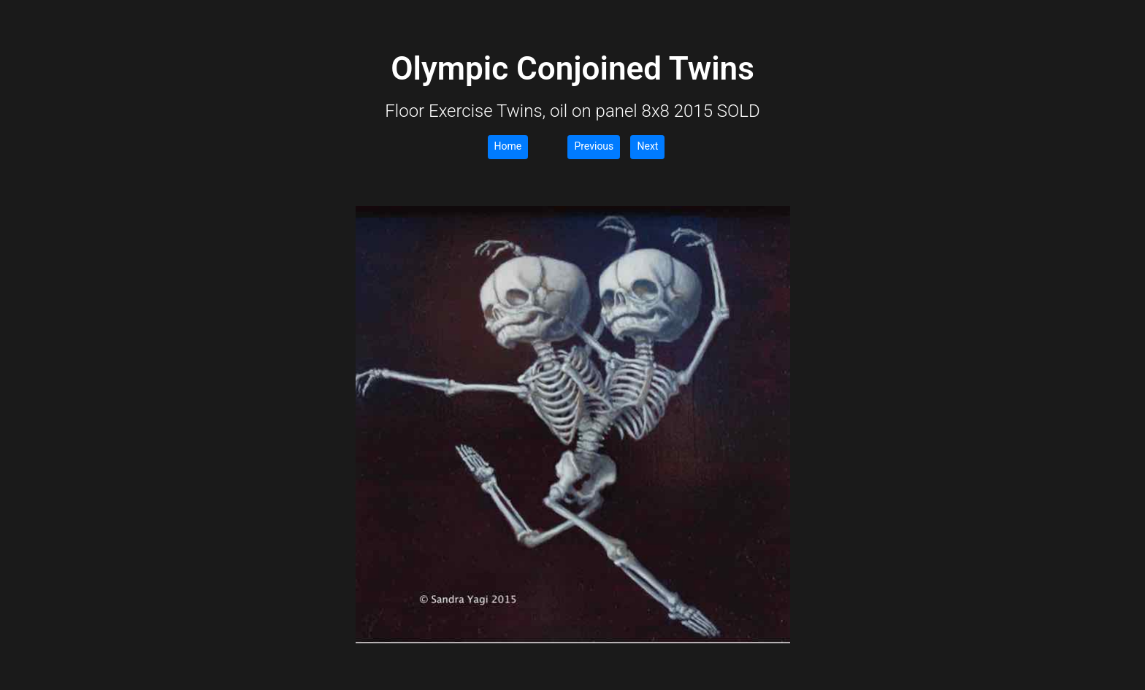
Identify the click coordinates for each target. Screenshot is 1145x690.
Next (647, 146)
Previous (593, 146)
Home (508, 146)
